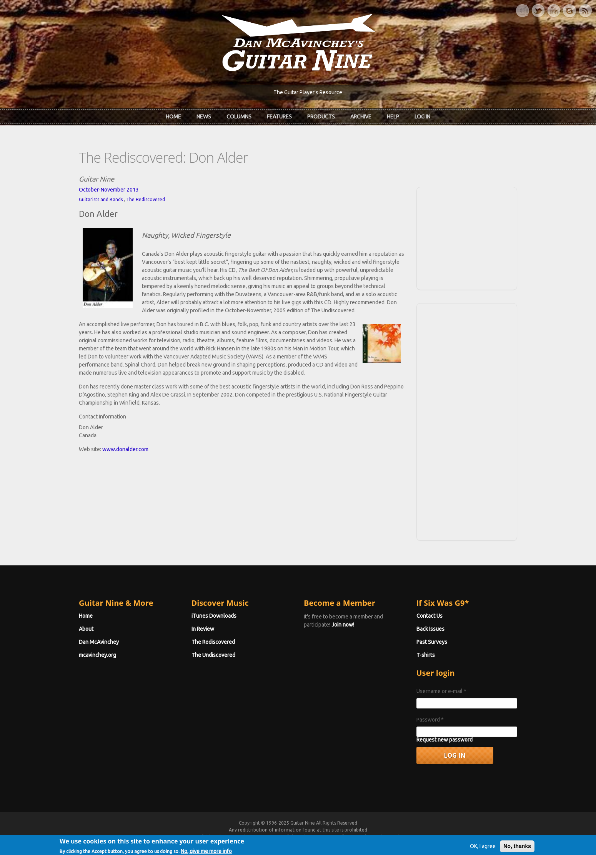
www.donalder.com (125, 449)
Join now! (342, 625)
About (86, 629)
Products (321, 116)
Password (430, 720)
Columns (238, 116)
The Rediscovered (145, 199)
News (203, 116)
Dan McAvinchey (99, 642)
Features (279, 116)
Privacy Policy (390, 836)
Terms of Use (338, 836)
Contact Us (429, 616)
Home (173, 116)
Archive (360, 116)
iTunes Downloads (213, 616)
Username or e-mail (441, 691)
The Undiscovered (213, 655)
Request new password (444, 740)
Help (393, 116)
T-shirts (425, 655)
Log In (422, 116)
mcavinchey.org (97, 655)
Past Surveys (431, 642)
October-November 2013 (109, 190)
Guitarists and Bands (101, 199)
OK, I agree (483, 849)
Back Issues (430, 629)
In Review (202, 629)
